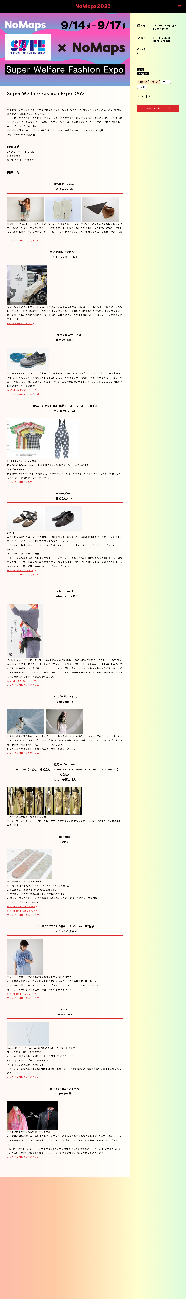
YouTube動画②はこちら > (21, 910)
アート (166, 82)
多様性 (142, 87)
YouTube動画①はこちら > (21, 906)
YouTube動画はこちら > (19, 323)
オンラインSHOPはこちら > (22, 240)
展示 (140, 69)
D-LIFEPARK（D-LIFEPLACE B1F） (163, 39)
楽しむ (155, 82)
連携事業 (142, 73)
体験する (143, 82)
